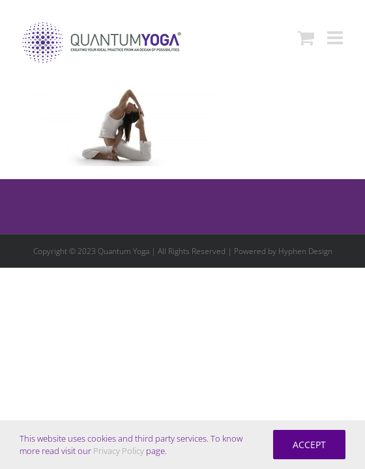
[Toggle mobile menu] (336, 38)
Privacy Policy (118, 451)
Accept (309, 444)
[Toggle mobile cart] (305, 38)
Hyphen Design (305, 316)
